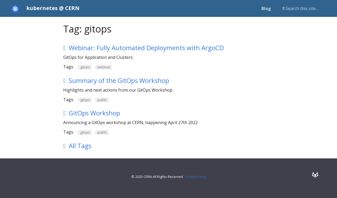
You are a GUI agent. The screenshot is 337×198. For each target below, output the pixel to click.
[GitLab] (315, 174)
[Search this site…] (303, 8)
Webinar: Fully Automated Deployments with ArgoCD (146, 47)
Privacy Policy (195, 176)
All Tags (80, 145)
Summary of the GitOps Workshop (119, 80)
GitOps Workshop (94, 113)
